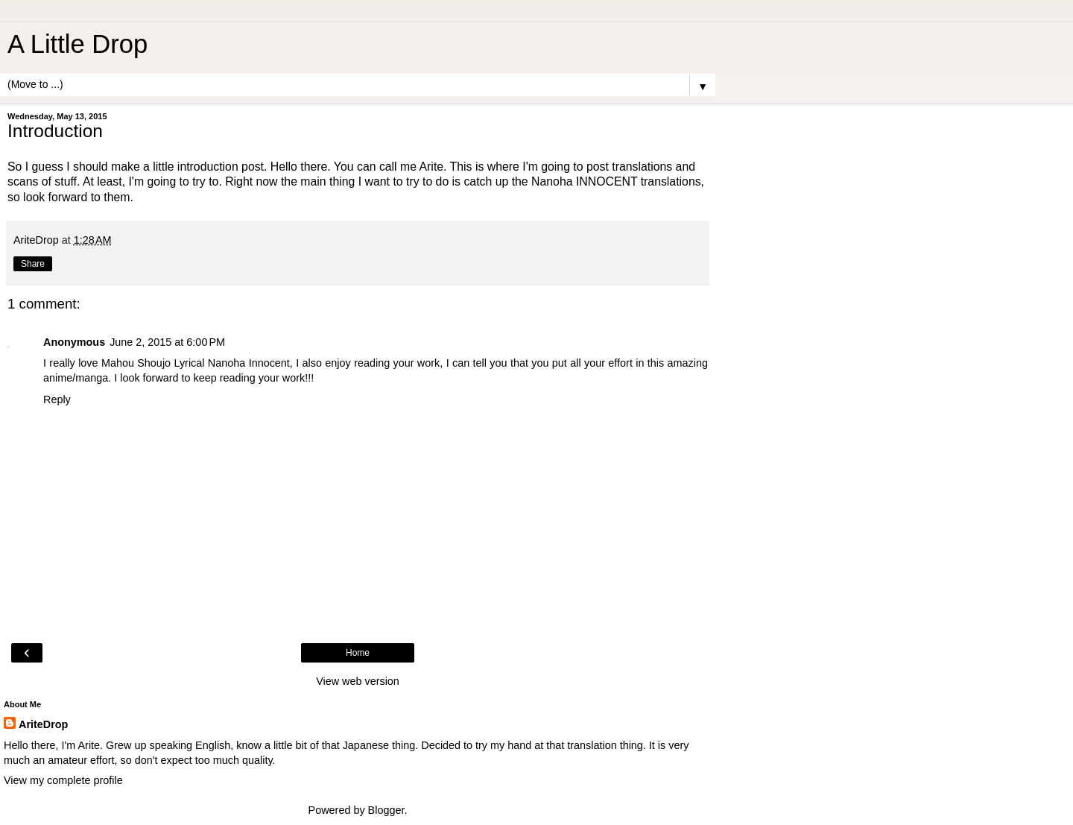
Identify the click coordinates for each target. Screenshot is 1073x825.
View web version (357, 681)
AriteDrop (43, 724)
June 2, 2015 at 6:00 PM (167, 342)
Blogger (386, 810)
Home (358, 653)
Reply (57, 399)
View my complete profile (63, 780)
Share (33, 264)
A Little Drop (77, 44)
